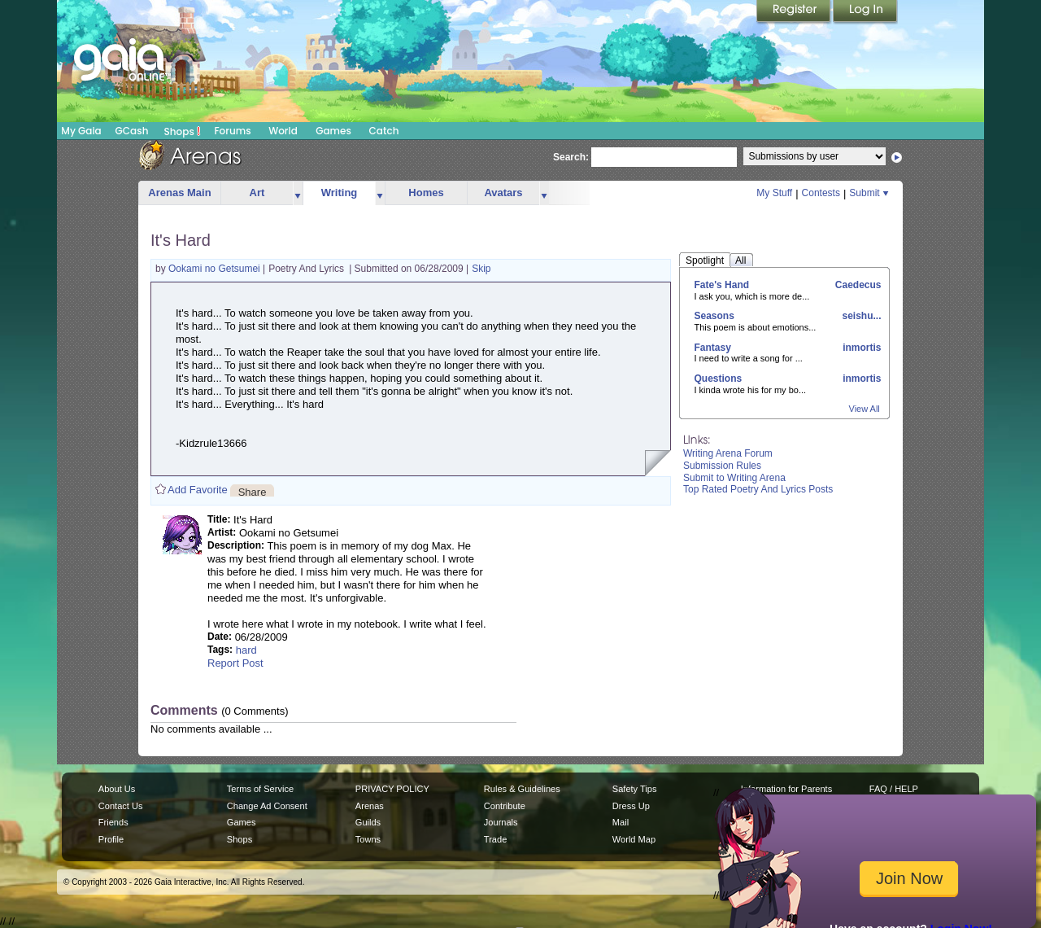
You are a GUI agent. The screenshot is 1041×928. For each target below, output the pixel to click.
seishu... (860, 316)
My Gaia (81, 131)
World (283, 131)
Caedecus (856, 285)
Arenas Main (179, 192)
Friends (113, 822)
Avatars (503, 192)
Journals (501, 822)
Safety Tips (634, 789)
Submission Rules (722, 465)
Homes (425, 192)
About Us (116, 789)
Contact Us (120, 806)
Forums (232, 131)
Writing (339, 192)
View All (864, 409)
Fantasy (713, 347)
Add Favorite (198, 490)
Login (865, 12)
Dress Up (631, 806)
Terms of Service (260, 789)
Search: (571, 157)
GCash (132, 131)
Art (257, 192)
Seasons (714, 316)
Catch (384, 131)
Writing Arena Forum (728, 453)
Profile (111, 839)
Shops (182, 131)
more (298, 193)
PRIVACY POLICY (392, 789)
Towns (368, 839)
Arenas (369, 806)
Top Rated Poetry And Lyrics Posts (758, 489)
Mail (620, 822)
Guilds (368, 822)
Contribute (504, 806)
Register (794, 12)
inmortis (861, 347)
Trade (495, 839)
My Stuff (774, 193)
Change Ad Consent (267, 806)
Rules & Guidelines (522, 789)
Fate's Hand (722, 285)
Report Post (235, 663)
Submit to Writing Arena (734, 478)
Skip (481, 268)
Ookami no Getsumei (215, 268)
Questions (719, 378)
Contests (821, 193)
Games (333, 131)
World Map (634, 839)
